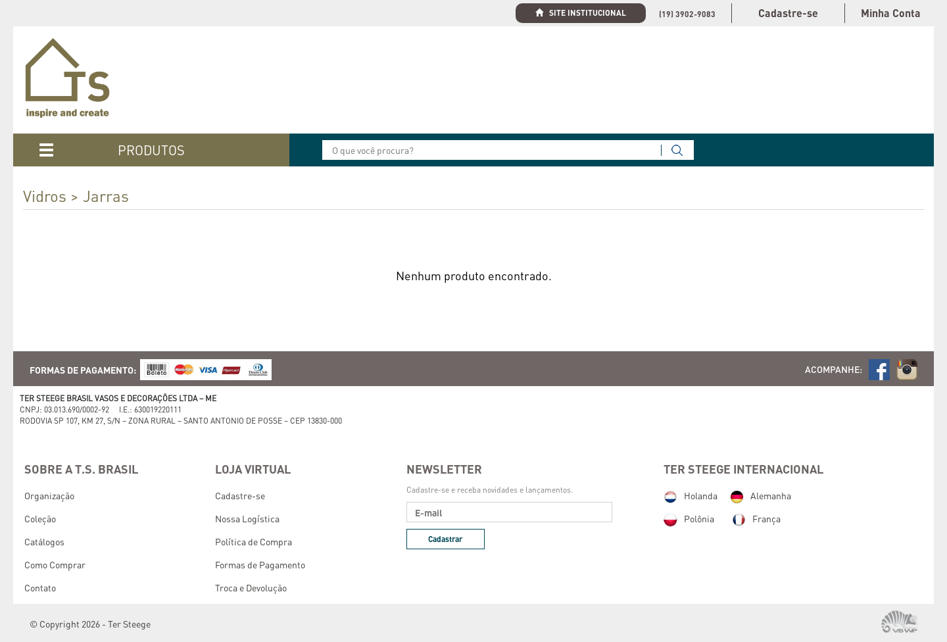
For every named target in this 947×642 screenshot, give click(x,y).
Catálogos (44, 541)
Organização (49, 495)
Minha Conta (891, 13)
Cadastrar (445, 539)
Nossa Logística (247, 518)
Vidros (44, 195)
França (756, 518)
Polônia (689, 518)
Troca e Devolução (251, 587)
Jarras (106, 195)
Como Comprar (54, 564)
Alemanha (760, 495)
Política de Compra (253, 541)
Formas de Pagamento (260, 564)
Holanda (690, 495)
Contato (40, 587)
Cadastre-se (788, 13)
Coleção (40, 518)
